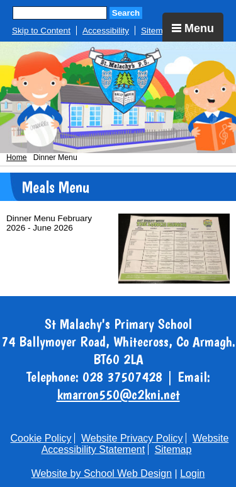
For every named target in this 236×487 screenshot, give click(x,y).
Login (192, 473)
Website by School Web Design (101, 473)
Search (126, 13)
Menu (193, 28)
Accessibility (105, 30)
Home (16, 157)
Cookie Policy (41, 438)
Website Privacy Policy (132, 438)
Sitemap (156, 30)
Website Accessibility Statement (135, 444)
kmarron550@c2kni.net (118, 394)
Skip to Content (41, 30)
